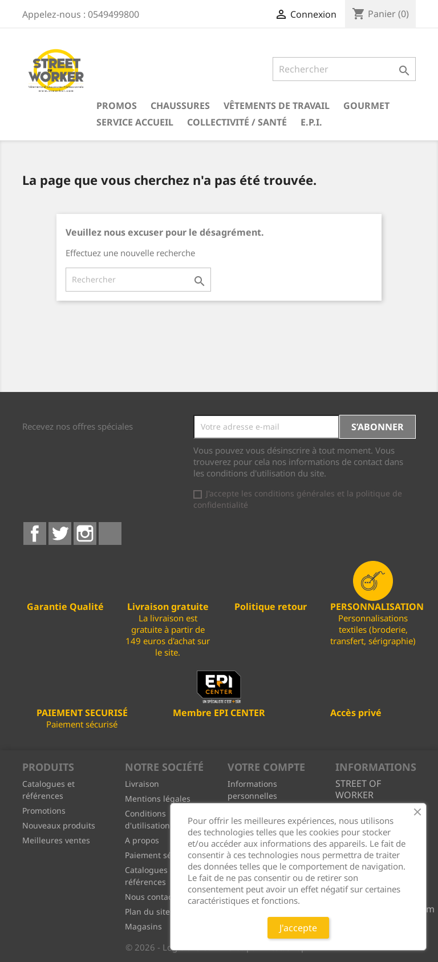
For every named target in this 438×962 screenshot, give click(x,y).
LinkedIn (110, 533)
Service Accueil (134, 122)
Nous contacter (154, 896)
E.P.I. (311, 122)
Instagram (85, 533)
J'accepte (298, 927)
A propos (142, 840)
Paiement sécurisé (160, 855)
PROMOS (116, 105)
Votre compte (266, 767)
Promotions (44, 810)
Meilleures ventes (56, 840)
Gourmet (366, 105)
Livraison (142, 783)
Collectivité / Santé (237, 122)
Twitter (59, 533)
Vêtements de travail (277, 105)
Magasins (143, 926)
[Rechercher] (344, 69)
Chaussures (180, 105)
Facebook (34, 533)
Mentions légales (157, 798)
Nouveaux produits (58, 825)
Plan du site (147, 911)
